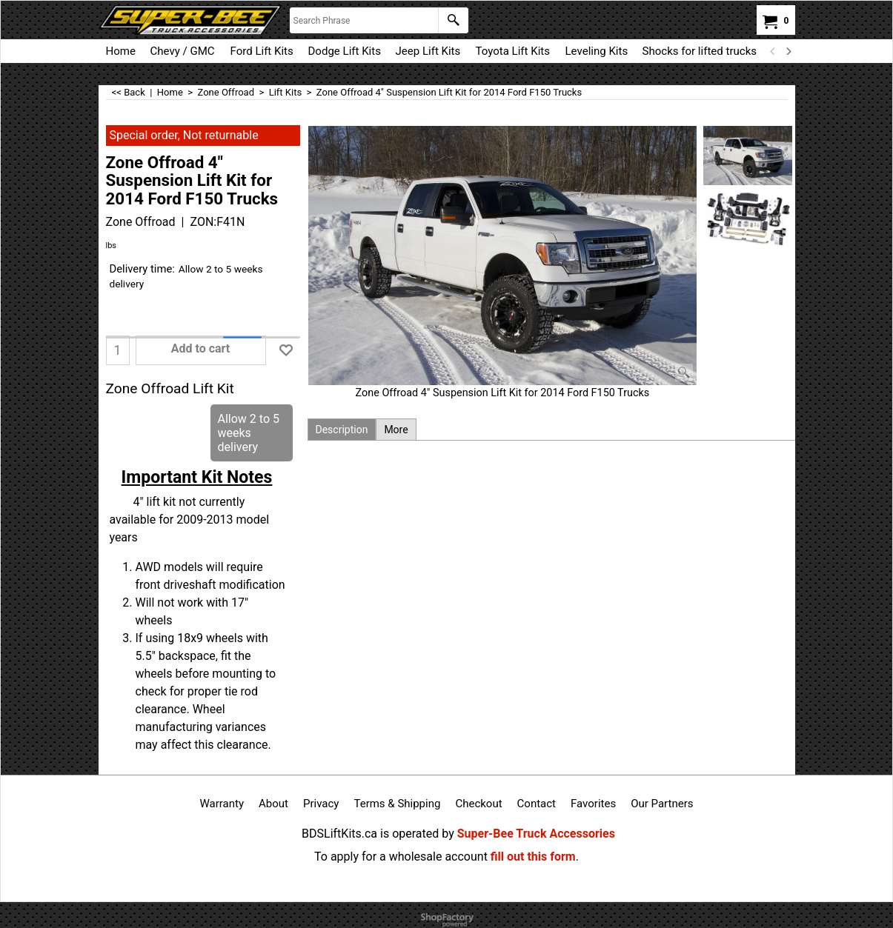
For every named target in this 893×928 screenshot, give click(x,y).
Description (342, 429)
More (396, 429)
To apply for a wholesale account (401, 856)
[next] (788, 51)
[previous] (773, 51)
